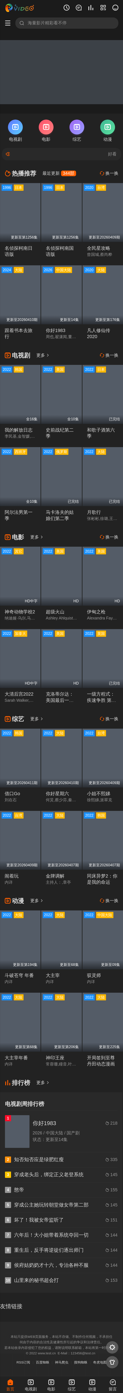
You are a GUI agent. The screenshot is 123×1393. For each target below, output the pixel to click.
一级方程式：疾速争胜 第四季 (101, 700)
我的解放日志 (19, 430)
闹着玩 (12, 876)
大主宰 (53, 975)
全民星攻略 (98, 248)
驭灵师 (94, 975)
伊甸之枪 (96, 611)
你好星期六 (57, 793)
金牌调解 (55, 876)
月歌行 (94, 512)
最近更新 (59, 173)
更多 (42, 355)
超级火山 (55, 611)
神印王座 (55, 1057)
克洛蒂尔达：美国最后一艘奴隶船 (60, 700)
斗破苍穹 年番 (19, 975)
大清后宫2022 (19, 694)
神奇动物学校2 (20, 611)
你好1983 (55, 330)
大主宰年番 (16, 1057)
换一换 (109, 173)
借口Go (12, 793)
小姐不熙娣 (98, 793)
